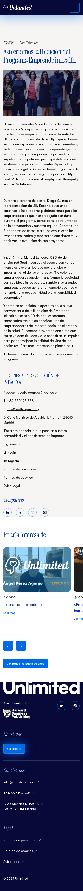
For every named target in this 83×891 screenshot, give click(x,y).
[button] (8, 646)
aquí (69, 346)
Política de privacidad (20, 469)
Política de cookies (18, 477)
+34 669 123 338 (20, 401)
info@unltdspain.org (23, 409)
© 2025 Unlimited (15, 878)
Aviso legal (11, 486)
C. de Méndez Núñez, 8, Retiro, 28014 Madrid (21, 806)
